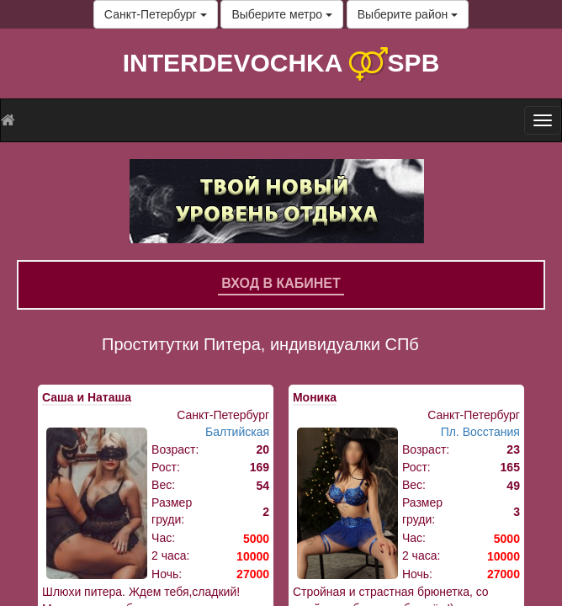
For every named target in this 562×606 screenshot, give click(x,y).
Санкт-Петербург (155, 14)
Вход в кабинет (281, 283)
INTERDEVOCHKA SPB (281, 63)
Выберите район (408, 14)
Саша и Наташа (86, 397)
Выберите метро (281, 14)
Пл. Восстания (480, 432)
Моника (315, 397)
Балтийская (237, 432)
